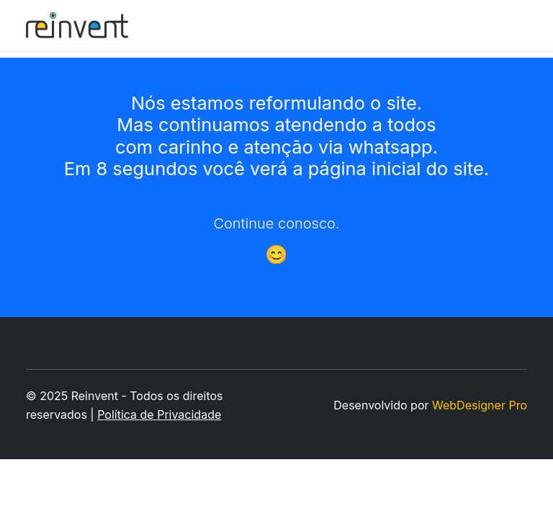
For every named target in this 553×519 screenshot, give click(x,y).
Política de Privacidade (159, 414)
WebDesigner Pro (479, 405)
